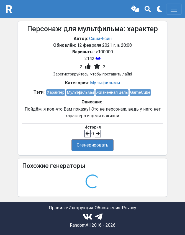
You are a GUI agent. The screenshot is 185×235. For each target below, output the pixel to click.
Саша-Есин (100, 38)
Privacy (129, 207)
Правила (58, 207)
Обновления (107, 207)
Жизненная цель (112, 92)
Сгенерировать (92, 145)
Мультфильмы (105, 82)
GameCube (140, 92)
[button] (135, 9)
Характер (56, 92)
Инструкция (80, 207)
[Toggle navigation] (174, 9)
